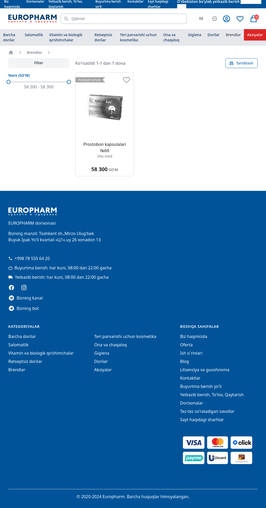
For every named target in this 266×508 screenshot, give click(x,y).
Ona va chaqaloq (171, 37)
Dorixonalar (191, 403)
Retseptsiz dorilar (103, 37)
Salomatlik (34, 34)
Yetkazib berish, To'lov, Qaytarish (212, 395)
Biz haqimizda (193, 336)
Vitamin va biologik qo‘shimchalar (65, 37)
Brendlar (233, 34)
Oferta (186, 345)
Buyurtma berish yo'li (201, 386)
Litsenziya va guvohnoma (204, 370)
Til (201, 18)
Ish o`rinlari (191, 353)
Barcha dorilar (9, 37)
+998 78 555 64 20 (29, 258)
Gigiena (194, 34)
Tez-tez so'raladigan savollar (207, 411)
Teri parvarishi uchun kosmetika (138, 37)
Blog (184, 361)
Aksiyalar (255, 34)
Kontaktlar (190, 378)
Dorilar (214, 34)
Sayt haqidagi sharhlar (202, 419)
